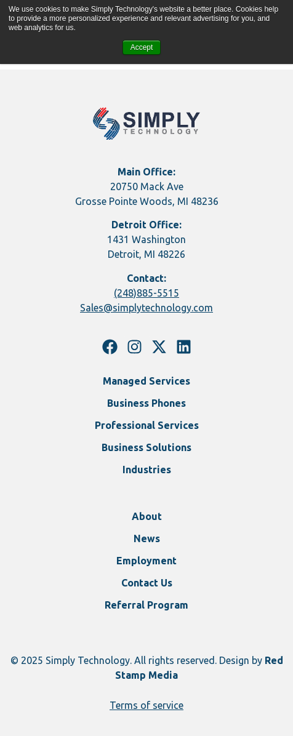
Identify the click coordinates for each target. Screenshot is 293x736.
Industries (146, 469)
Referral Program (146, 604)
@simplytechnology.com (158, 307)
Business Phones (146, 403)
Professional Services (147, 425)
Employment (146, 560)
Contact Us (146, 582)
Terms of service (146, 705)
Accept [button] (141, 47)
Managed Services (146, 380)
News (147, 538)
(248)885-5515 (146, 292)
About (147, 516)
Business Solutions (146, 447)
